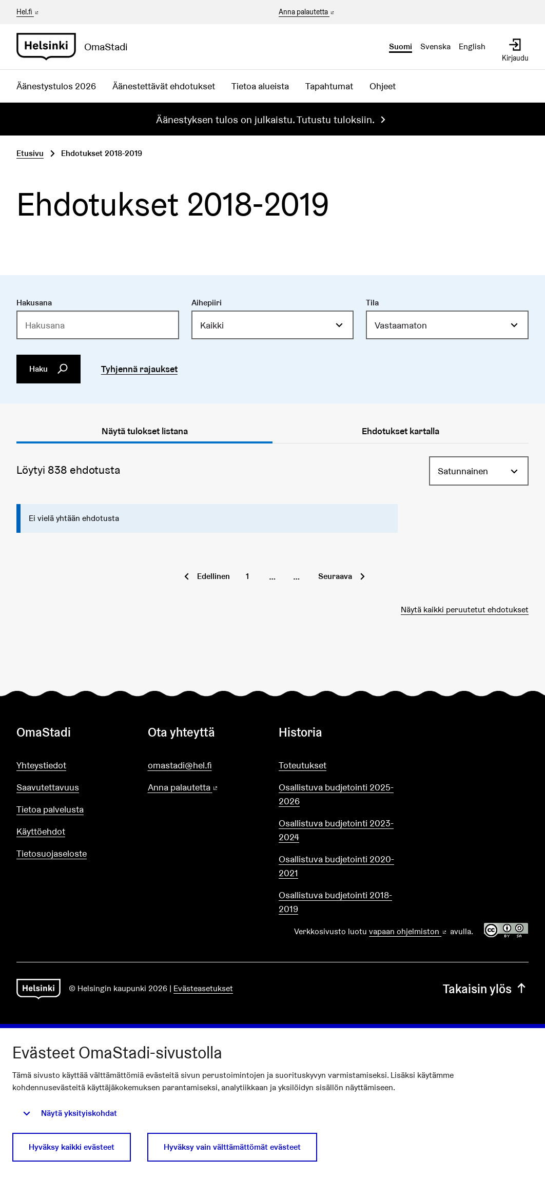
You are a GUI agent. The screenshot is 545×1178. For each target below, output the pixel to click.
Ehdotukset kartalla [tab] (400, 431)
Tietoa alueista (260, 86)
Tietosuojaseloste (51, 853)
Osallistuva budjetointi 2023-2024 (336, 830)
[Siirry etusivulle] (76, 46)
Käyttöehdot (40, 831)
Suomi (400, 46)
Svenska (435, 46)
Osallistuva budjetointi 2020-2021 (336, 866)
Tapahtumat (329, 86)
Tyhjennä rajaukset (139, 369)
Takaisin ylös (486, 989)
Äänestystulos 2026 (56, 86)
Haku (48, 369)
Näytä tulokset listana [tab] (145, 431)
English (472, 46)
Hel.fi (28, 11)
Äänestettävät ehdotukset (163, 86)
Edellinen (213, 576)
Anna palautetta (307, 12)
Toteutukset (302, 765)
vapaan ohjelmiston (408, 931)
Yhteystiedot (41, 765)
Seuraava (335, 576)
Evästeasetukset (203, 988)
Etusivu (30, 153)
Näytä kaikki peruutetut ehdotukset (465, 609)
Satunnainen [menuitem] (463, 471)
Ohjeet (382, 86)
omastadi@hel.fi (180, 765)
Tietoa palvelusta (50, 809)
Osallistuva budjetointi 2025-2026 (336, 794)
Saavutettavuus (47, 787)
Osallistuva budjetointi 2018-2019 (335, 902)
